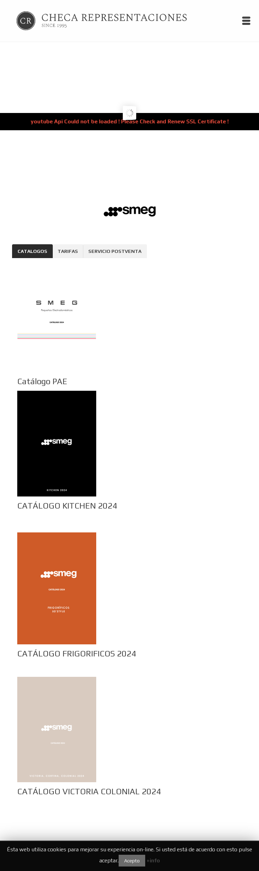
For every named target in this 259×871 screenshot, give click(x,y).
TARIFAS (68, 251)
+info (153, 860)
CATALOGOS (32, 251)
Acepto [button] (132, 860)
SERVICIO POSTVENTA (114, 251)
